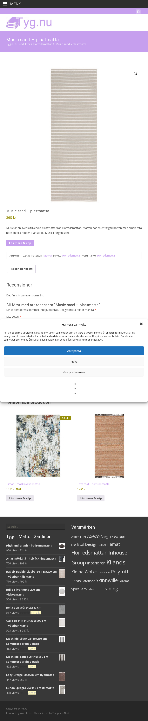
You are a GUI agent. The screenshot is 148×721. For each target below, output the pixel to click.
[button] (141, 324)
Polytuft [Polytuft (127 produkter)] (120, 571)
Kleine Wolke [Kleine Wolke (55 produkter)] (84, 572)
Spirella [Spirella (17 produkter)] (77, 589)
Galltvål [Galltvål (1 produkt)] (102, 545)
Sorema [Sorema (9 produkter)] (123, 581)
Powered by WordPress (19, 713)
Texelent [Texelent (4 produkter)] (89, 589)
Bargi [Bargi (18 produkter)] (104, 536)
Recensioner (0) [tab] (22, 269)
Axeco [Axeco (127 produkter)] (93, 536)
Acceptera (74, 351)
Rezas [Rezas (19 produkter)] (76, 580)
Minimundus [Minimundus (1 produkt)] (104, 572)
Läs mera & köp (20, 243)
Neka (74, 361)
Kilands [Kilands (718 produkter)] (115, 562)
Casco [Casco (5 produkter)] (114, 537)
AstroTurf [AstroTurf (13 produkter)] (78, 536)
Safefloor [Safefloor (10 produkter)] (88, 581)
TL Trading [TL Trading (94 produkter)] (107, 589)
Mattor (47, 255)
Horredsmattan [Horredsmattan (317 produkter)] (89, 552)
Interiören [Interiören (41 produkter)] (96, 563)
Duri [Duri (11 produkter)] (122, 537)
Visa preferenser (74, 372)
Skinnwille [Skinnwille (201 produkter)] (107, 580)
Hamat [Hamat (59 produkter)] (113, 544)
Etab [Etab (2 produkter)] (73, 545)
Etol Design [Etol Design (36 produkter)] (87, 544)
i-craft (45, 713)
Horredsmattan (71, 255)
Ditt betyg (13, 316)
